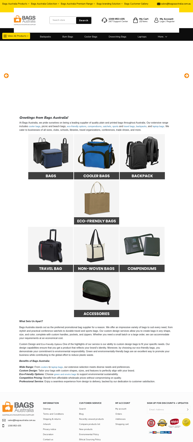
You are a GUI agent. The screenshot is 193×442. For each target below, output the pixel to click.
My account (120, 384)
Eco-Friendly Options (52, 319)
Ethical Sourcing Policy (90, 415)
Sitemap (47, 384)
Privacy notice (49, 404)
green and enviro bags (66, 349)
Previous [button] (6, 63)
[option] (96, 63)
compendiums (97, 101)
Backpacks (45, 36)
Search (83, 20)
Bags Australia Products (14, 3)
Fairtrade (83, 420)
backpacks (147, 101)
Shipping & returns (52, 394)
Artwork (47, 399)
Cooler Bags (90, 36)
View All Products (15, 35)
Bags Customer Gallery (136, 3)
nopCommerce (76, 437)
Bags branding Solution (108, 3)
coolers (45, 342)
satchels (110, 101)
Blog (81, 389)
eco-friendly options (78, 101)
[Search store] (70, 20)
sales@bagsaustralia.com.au (18, 395)
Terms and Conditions (53, 389)
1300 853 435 (11, 401)
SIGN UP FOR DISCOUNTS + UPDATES (167, 378)
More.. (161, 36)
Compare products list (89, 399)
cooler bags (35, 101)
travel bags (134, 101)
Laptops (142, 36)
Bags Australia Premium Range (77, 3)
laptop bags (165, 101)
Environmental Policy (89, 409)
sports (120, 101)
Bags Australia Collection (44, 3)
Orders (118, 389)
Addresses (120, 394)
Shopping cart (122, 399)
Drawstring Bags (117, 36)
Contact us (48, 415)
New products (86, 404)
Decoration (48, 409)
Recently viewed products (91, 394)
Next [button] (186, 63)
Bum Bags (67, 36)
